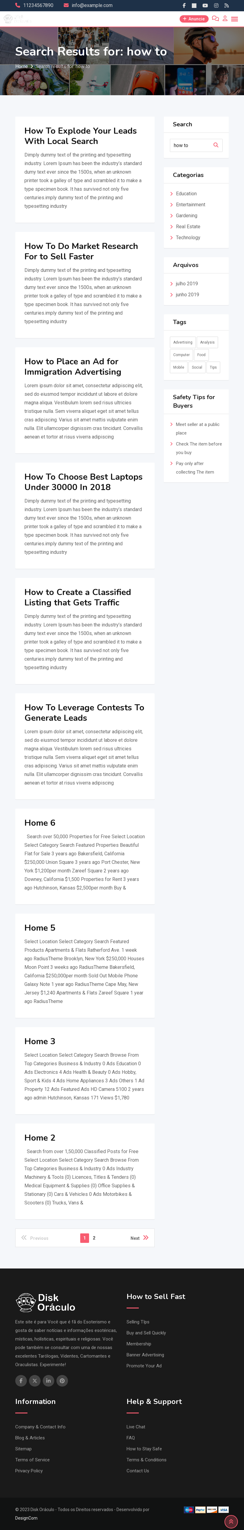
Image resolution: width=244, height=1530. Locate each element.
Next (140, 1238)
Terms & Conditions (147, 1460)
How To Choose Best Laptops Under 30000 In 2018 (83, 482)
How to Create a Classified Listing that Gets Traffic (77, 597)
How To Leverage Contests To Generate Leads (84, 713)
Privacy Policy (29, 1471)
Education (186, 194)
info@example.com (92, 5)
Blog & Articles (30, 1438)
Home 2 (40, 1138)
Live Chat (136, 1427)
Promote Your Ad (144, 1366)
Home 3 (40, 1041)
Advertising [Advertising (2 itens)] (182, 342)
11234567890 (38, 5)
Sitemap (23, 1449)
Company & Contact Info (40, 1427)
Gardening (186, 215)
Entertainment (190, 204)
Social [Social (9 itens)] (197, 367)
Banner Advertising (145, 1355)
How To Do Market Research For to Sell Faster (81, 251)
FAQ (131, 1438)
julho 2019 (187, 284)
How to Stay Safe (144, 1449)
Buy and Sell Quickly (146, 1333)
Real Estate (188, 226)
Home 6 (40, 823)
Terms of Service (32, 1460)
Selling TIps (138, 1322)
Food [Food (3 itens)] (201, 355)
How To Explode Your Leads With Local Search (80, 136)
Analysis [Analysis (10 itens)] (207, 342)
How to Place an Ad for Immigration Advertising (72, 367)
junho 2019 (187, 295)
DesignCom (26, 1518)
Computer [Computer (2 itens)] (181, 355)
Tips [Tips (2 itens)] (213, 367)
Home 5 (40, 928)
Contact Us (138, 1471)
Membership (139, 1344)
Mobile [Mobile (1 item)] (178, 367)
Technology (188, 237)
